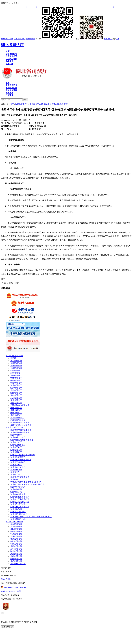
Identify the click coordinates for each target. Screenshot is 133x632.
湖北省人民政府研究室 (19, 502)
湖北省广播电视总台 (18, 514)
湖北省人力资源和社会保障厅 (22, 455)
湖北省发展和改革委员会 (20, 430)
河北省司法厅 (16, 400)
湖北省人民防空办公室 (19, 499)
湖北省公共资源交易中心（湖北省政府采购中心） (31, 517)
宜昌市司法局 (16, 534)
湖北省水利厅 (16, 465)
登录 (114, 39)
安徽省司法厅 (16, 395)
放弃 (3, 627)
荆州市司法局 (16, 531)
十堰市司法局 (16, 536)
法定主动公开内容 (35, 104)
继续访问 (10, 627)
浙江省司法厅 (16, 393)
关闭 (17, 283)
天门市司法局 (16, 561)
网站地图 (4, 591)
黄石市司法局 (16, 527)
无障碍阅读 (30, 39)
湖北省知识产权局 (18, 504)
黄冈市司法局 (16, 546)
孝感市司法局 (16, 539)
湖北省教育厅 (16, 435)
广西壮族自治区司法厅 (19, 405)
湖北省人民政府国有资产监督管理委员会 (27, 484)
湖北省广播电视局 (18, 487)
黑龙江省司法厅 (17, 418)
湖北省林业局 (16, 470)
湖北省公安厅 (16, 442)
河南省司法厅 (16, 375)
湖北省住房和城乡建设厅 (20, 460)
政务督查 (64, 104)
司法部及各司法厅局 (14, 356)
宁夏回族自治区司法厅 (19, 423)
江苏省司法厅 (16, 410)
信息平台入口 (19, 39)
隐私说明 (12, 591)
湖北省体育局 (16, 489)
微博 (106, 39)
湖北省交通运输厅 (18, 462)
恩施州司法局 (16, 554)
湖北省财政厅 (16, 452)
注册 (117, 39)
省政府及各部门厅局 (14, 427)
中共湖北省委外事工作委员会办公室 (25, 482)
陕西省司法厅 (16, 380)
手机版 (55, 39)
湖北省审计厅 (16, 479)
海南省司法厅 (16, 408)
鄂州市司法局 (16, 544)
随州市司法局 (16, 551)
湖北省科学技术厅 (18, 437)
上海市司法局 (16, 368)
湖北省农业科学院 (18, 512)
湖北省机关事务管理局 (19, 507)
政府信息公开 (21, 104)
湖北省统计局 (16, 492)
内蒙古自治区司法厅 (18, 420)
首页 (12, 104)
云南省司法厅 (16, 413)
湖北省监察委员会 (18, 445)
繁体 (110, 39)
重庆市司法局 (16, 366)
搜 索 (25, 100)
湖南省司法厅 (16, 388)
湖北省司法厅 (12, 45)
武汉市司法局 (16, 524)
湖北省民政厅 (16, 447)
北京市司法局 (16, 361)
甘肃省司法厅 (16, 383)
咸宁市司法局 (16, 549)
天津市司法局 (16, 363)
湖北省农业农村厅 (18, 467)
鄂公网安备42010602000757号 (13, 587)
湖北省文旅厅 (16, 475)
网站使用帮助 (6, 579)
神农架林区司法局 (18, 564)
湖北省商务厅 (16, 472)
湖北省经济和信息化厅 (19, 432)
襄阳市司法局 (16, 529)
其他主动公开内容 (51, 104)
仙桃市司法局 (16, 556)
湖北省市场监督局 (18, 494)
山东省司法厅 (16, 373)
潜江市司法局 (16, 559)
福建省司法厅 (16, 403)
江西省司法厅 (16, 415)
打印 (11, 283)
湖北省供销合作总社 (18, 519)
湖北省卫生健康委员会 (19, 477)
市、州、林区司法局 (14, 522)
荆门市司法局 (16, 541)
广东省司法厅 (16, 398)
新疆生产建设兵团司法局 (20, 425)
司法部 (13, 358)
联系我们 (20, 591)
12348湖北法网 (7, 39)
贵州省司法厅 (16, 390)
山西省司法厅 (16, 371)
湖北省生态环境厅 (18, 457)
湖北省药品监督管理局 (19, 497)
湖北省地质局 (16, 509)
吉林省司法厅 (16, 378)
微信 (89, 39)
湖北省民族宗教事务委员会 (21, 440)
